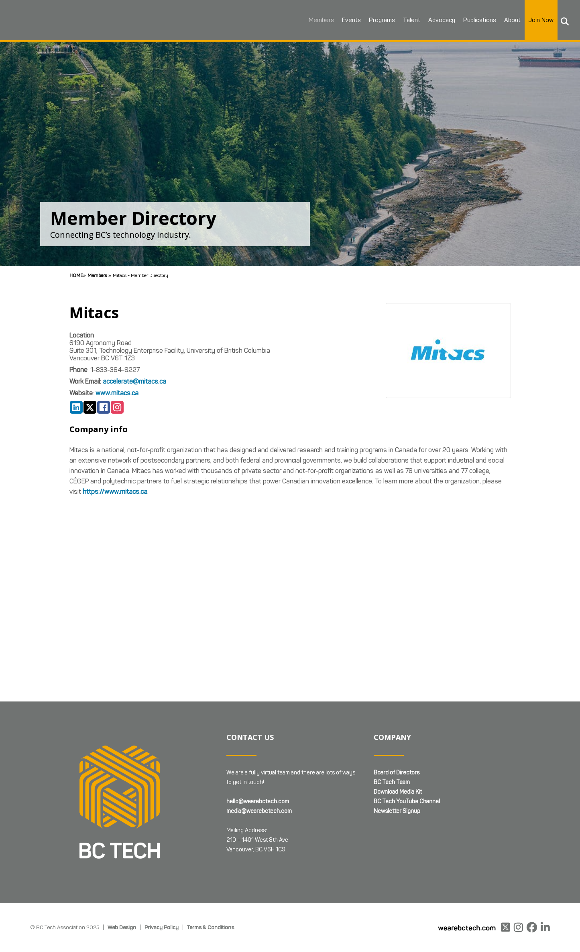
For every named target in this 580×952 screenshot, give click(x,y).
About (505, 20)
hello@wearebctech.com (257, 801)
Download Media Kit (398, 791)
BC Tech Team (392, 782)
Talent (404, 20)
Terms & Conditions (210, 927)
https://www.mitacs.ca (115, 491)
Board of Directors (396, 772)
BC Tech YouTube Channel (407, 801)
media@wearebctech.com (259, 811)
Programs (375, 20)
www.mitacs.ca (117, 393)
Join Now (534, 20)
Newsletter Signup (397, 811)
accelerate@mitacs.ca (134, 381)
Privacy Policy (161, 927)
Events (344, 20)
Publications (472, 20)
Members (314, 20)
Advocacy (434, 20)
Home (76, 275)
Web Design (122, 927)
